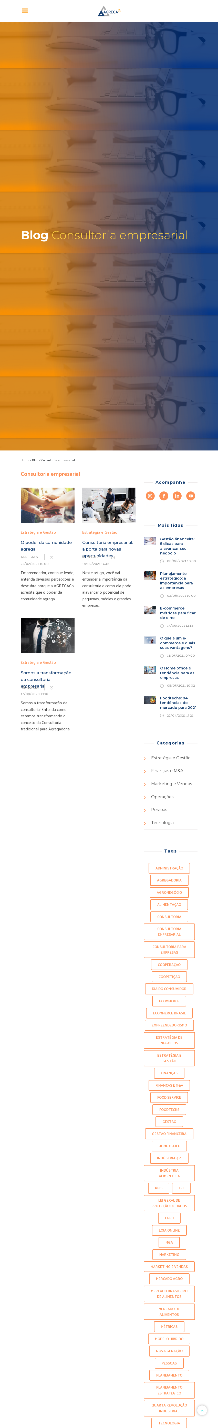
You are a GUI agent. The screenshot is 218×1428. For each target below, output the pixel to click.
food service (169, 1097)
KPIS (158, 1188)
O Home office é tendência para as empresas (177, 673)
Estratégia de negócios (169, 1040)
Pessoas (159, 809)
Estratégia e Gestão (38, 532)
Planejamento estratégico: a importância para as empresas (176, 580)
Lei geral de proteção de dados (169, 1203)
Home (25, 460)
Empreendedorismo (169, 1025)
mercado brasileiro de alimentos (169, 1294)
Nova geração (169, 1351)
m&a (169, 1242)
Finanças (169, 1073)
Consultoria (169, 917)
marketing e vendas (169, 1266)
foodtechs (169, 1109)
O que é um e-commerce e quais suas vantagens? (177, 643)
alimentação (169, 904)
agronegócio (169, 892)
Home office (169, 1146)
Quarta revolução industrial (169, 1408)
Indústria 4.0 (169, 1158)
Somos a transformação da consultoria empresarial (46, 679)
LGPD (169, 1218)
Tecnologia (162, 822)
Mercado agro (169, 1278)
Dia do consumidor (169, 988)
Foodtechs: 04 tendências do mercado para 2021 (178, 703)
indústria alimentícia (169, 1173)
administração (169, 868)
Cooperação (169, 964)
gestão (169, 1121)
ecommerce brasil (169, 1013)
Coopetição (169, 976)
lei (181, 1188)
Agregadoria (169, 880)
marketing (169, 1254)
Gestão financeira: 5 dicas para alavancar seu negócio (177, 546)
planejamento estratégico (169, 1390)
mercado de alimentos (169, 1312)
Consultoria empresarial (169, 932)
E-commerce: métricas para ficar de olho (178, 613)
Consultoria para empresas (169, 949)
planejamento (169, 1375)
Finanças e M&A (167, 770)
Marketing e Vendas (171, 783)
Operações (162, 796)
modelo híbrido (169, 1339)
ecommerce (169, 1001)
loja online (169, 1230)
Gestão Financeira (169, 1133)
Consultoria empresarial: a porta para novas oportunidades (107, 549)
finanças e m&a (169, 1085)
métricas (169, 1326)
